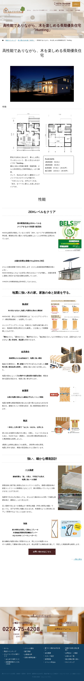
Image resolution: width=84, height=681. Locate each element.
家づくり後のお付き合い (52, 649)
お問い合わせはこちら (42, 552)
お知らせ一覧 (69, 656)
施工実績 (27, 651)
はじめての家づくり (12, 659)
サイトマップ (69, 662)
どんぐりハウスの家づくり (11, 655)
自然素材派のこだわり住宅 (12, 663)
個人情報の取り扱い (72, 659)
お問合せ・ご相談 (71, 653)
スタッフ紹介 (49, 656)
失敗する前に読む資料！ (72, 649)
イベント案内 (29, 648)
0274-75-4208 (21, 629)
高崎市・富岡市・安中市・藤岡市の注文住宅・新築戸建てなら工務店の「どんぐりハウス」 (43, 673)
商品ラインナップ (10, 651)
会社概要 (48, 653)
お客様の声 (28, 654)
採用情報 (48, 659)
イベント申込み (50, 662)
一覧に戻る (78, 559)
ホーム (6, 648)
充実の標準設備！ (30, 657)
